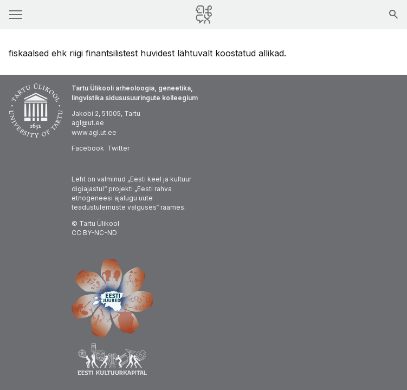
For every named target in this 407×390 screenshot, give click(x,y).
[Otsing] (393, 15)
